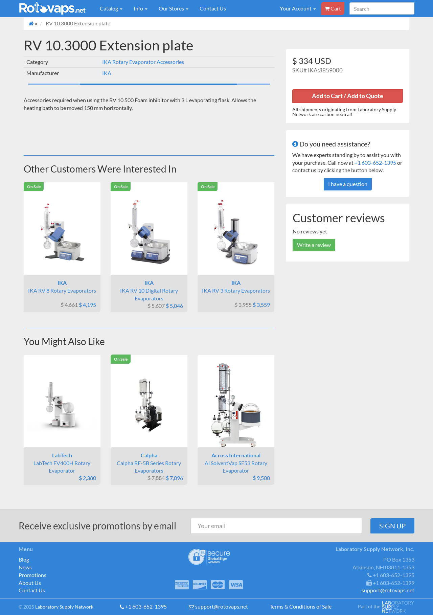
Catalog (111, 8)
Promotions (32, 575)
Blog (24, 559)
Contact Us (213, 8)
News (25, 567)
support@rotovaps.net (221, 606)
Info (140, 8)
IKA (106, 73)
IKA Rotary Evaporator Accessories (143, 62)
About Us (30, 582)
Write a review (314, 245)
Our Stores (173, 8)
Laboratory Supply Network (64, 607)
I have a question (347, 184)
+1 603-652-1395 (375, 162)
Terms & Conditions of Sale (301, 606)
